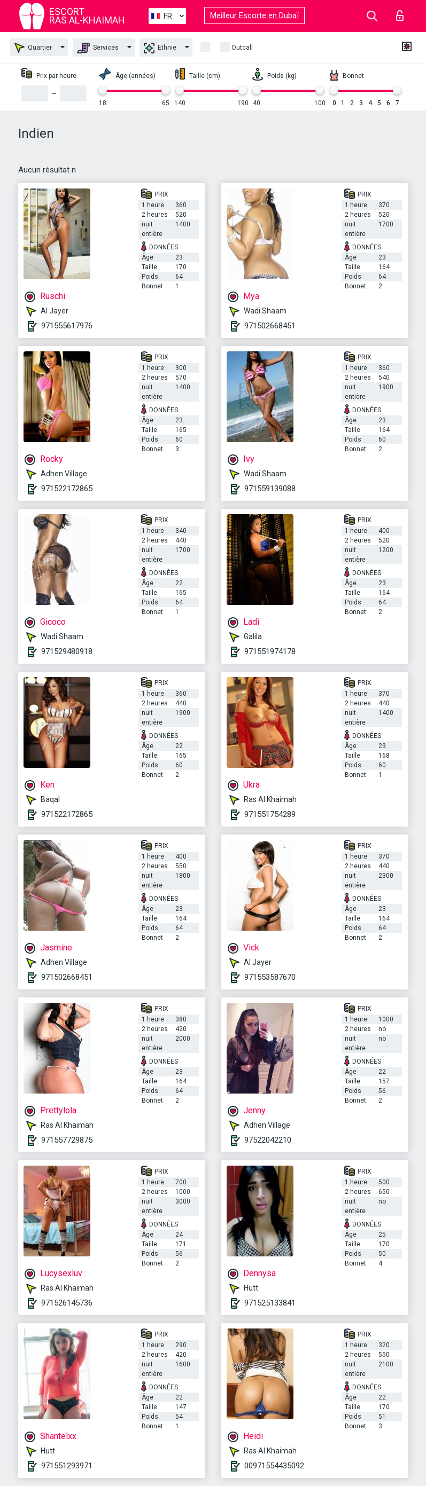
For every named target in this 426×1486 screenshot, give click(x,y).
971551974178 (270, 651)
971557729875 (66, 1140)
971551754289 (270, 814)
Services (98, 48)
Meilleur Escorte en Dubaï (254, 15)
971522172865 (66, 488)
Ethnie (160, 48)
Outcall (242, 47)
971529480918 (66, 651)
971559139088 (270, 488)
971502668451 (270, 326)
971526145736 (66, 1303)
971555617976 (66, 326)
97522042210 (267, 1140)
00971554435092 (274, 1466)
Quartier (33, 48)
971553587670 (270, 977)
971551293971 (66, 1466)
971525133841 (270, 1303)
